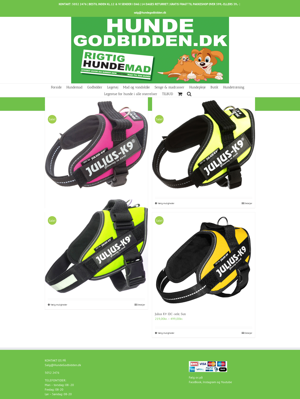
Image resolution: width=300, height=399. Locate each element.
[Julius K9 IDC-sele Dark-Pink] (96, 144)
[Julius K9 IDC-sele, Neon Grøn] (96, 245)
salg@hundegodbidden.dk (150, 12)
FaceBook (195, 382)
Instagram (209, 382)
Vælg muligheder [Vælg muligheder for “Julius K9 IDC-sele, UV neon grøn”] (166, 203)
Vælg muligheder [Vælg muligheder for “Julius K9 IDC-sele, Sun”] (166, 332)
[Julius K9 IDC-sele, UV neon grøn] (203, 144)
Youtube (226, 382)
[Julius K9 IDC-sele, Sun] (203, 260)
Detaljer (248, 203)
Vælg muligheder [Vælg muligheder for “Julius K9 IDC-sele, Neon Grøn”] (59, 304)
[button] (189, 93)
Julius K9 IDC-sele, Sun (170, 314)
